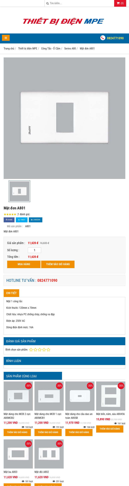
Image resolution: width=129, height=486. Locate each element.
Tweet (21, 220)
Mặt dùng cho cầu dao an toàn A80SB (78, 415)
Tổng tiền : (13, 256)
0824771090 (115, 38)
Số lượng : (13, 250)
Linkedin (35, 220)
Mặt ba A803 (10, 472)
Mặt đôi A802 (41, 472)
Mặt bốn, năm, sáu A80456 (110, 414)
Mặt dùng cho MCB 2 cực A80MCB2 (17, 415)
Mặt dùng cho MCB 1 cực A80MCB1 (47, 415)
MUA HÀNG (24, 264)
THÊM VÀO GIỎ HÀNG (58, 264)
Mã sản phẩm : (15, 226)
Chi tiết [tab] (11, 293)
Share (9, 220)
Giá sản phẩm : (16, 243)
